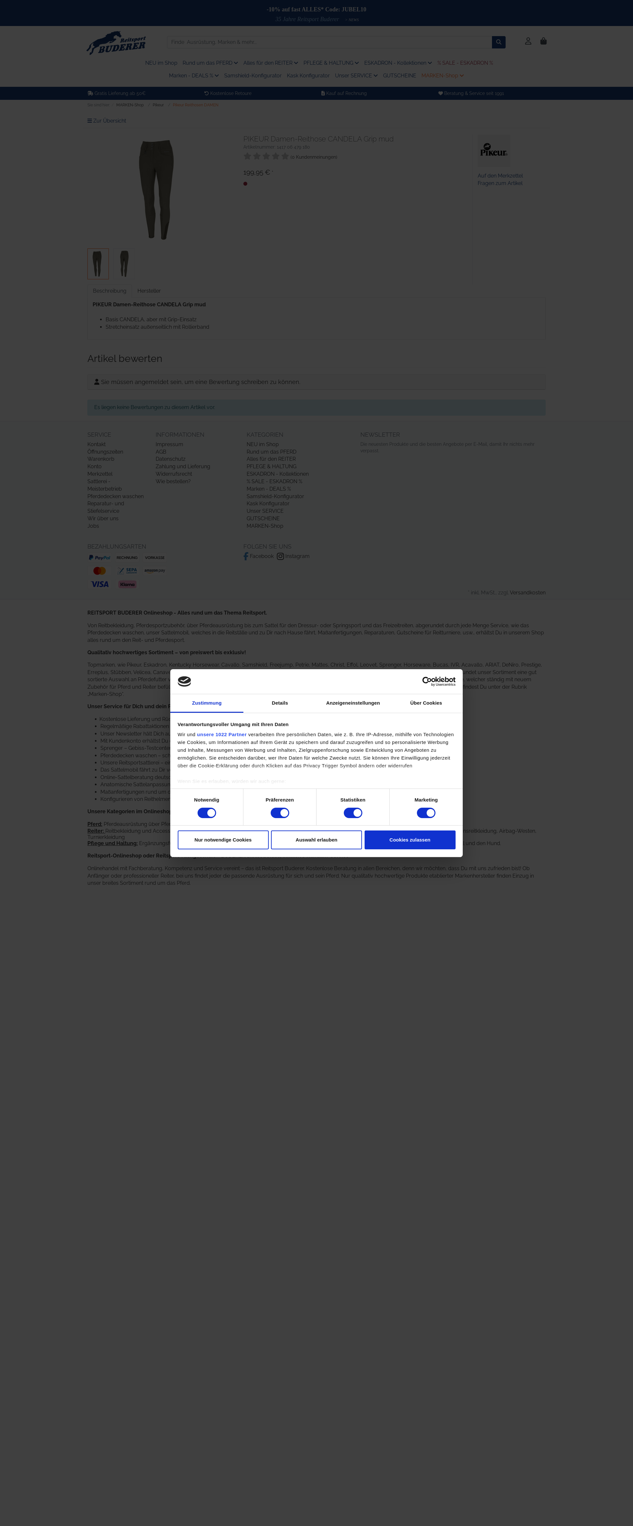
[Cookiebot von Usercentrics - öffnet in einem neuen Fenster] (427, 681)
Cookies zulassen (410, 840)
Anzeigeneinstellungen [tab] (353, 703)
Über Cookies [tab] (426, 703)
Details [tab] (280, 703)
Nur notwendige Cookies (223, 840)
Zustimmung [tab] (207, 703)
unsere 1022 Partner (222, 734)
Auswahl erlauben (316, 840)
